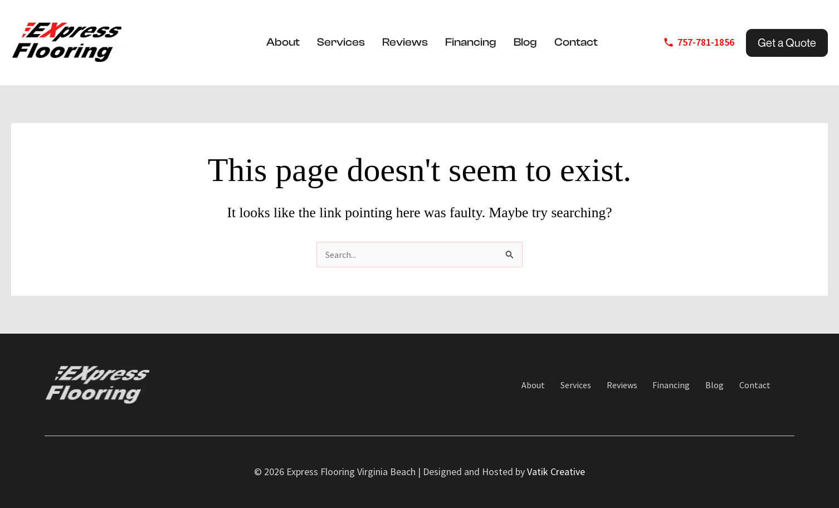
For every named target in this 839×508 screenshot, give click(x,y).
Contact (576, 42)
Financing (470, 42)
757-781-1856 (705, 42)
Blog (525, 42)
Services (341, 42)
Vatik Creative (556, 472)
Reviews (405, 42)
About (283, 42)
